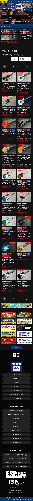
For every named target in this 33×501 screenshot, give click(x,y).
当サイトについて (16, 374)
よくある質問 (15, 382)
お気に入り (21, 21)
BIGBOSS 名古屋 (16, 430)
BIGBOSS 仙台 (15, 423)
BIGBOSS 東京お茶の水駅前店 (15, 411)
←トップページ (16, 347)
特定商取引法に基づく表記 (16, 394)
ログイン (27, 21)
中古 (14, 498)
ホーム (3, 499)
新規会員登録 (13, 21)
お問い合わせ (15, 398)
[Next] (27, 66)
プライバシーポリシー (16, 390)
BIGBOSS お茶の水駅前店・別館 (16, 415)
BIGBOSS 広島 (15, 438)
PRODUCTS (5, 26)
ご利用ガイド (6, 21)
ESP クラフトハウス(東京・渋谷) (16, 458)
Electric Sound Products (16, 490)
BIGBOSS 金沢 (15, 426)
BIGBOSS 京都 (15, 434)
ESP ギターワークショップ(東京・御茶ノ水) (16, 462)
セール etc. (19, 498)
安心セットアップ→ (27, 10)
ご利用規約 (16, 386)
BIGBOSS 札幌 (15, 419)
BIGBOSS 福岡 (15, 442)
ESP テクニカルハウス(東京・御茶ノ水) (16, 455)
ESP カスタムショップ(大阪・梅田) (16, 466)
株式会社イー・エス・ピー (16, 493)
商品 (8, 498)
